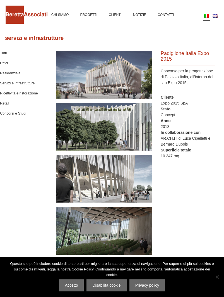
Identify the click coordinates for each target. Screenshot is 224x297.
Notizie (139, 15)
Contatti (166, 15)
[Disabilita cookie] (217, 277)
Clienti (115, 15)
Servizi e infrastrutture (34, 38)
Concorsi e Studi (13, 113)
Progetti (88, 15)
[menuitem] (206, 16)
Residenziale (10, 73)
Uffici (4, 63)
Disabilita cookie (106, 285)
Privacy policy (147, 285)
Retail (4, 103)
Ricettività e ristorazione (19, 93)
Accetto (71, 285)
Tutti (3, 53)
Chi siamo (60, 15)
